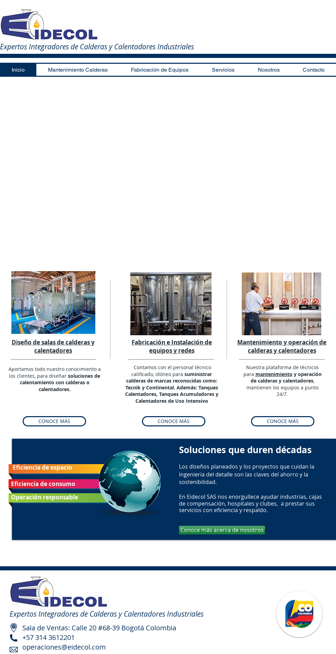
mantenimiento (273, 374)
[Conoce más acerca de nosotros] (222, 530)
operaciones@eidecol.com (64, 647)
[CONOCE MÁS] (54, 421)
